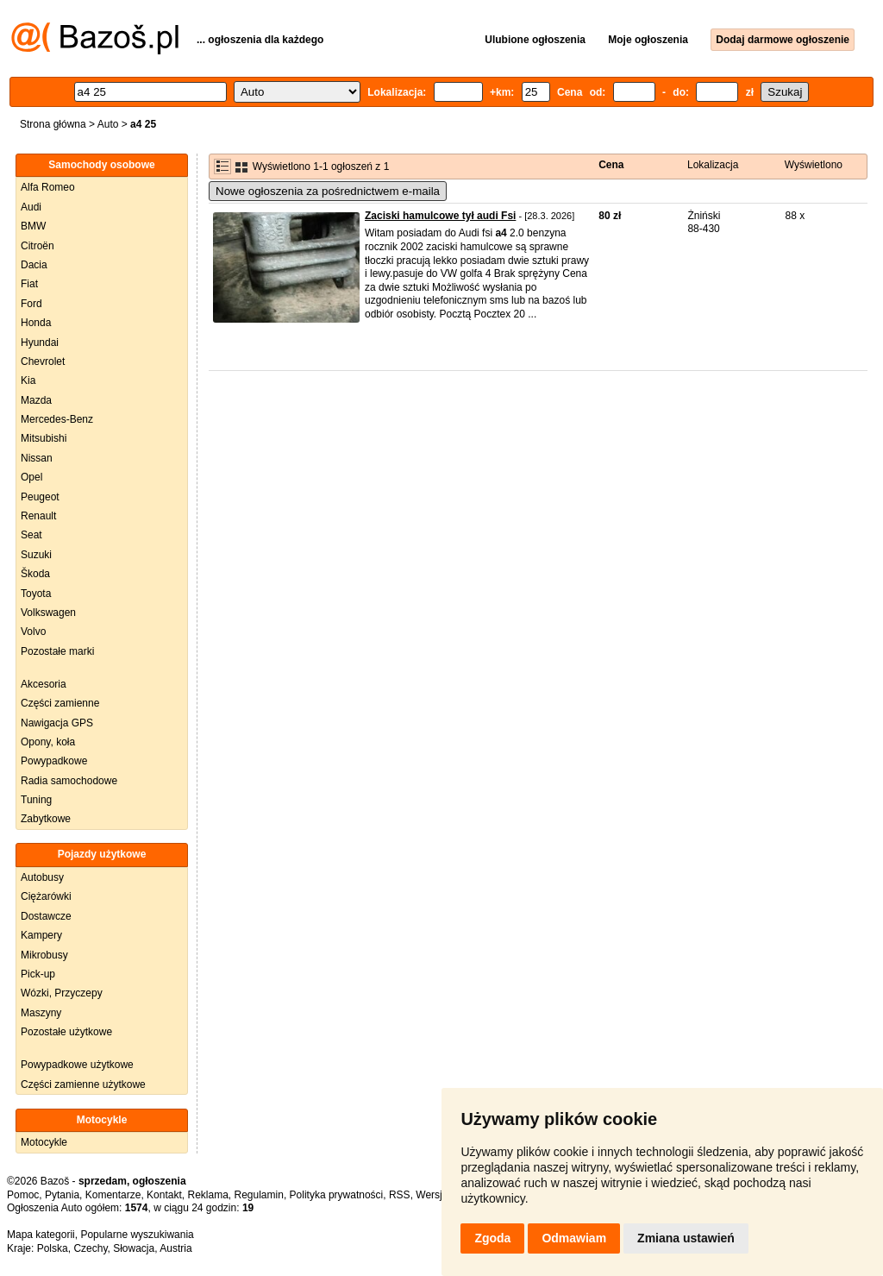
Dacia (34, 265)
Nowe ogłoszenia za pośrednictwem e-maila (328, 191)
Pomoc (23, 1195)
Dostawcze (46, 916)
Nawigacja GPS (57, 723)
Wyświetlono (813, 165)
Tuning (36, 800)
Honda (36, 323)
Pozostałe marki (57, 651)
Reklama (207, 1195)
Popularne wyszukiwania (136, 1235)
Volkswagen (48, 613)
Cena (610, 165)
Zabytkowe (46, 819)
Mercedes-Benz (57, 419)
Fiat (29, 284)
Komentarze (113, 1195)
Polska (52, 1248)
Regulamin (259, 1195)
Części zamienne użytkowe (83, 1084)
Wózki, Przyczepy (62, 993)
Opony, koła (48, 742)
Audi (31, 207)
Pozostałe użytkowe (66, 1032)
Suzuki (36, 555)
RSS (399, 1195)
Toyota (36, 594)
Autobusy (42, 877)
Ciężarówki (46, 896)
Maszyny (41, 1013)
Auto (108, 124)
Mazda (36, 400)
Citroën (37, 246)
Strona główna (53, 124)
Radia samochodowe (69, 781)
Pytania (62, 1195)
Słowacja (133, 1248)
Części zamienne (60, 703)
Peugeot (40, 497)
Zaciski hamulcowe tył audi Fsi (440, 216)
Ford (31, 304)
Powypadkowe (54, 761)
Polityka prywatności (337, 1195)
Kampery (41, 935)
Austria (175, 1248)
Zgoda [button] (492, 1238)
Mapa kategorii (41, 1235)
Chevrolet (43, 361)
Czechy (90, 1248)
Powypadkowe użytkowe (77, 1065)
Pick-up (38, 974)
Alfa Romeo (48, 187)
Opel (31, 477)
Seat (31, 535)
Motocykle (44, 1142)
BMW (33, 226)
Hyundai (40, 342)
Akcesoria (43, 684)
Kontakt (164, 1195)
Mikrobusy (44, 955)
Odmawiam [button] (574, 1238)
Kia (28, 380)
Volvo (33, 631)
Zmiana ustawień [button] (686, 1238)
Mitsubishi (43, 438)
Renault (38, 516)
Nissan (37, 458)
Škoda (35, 574)
